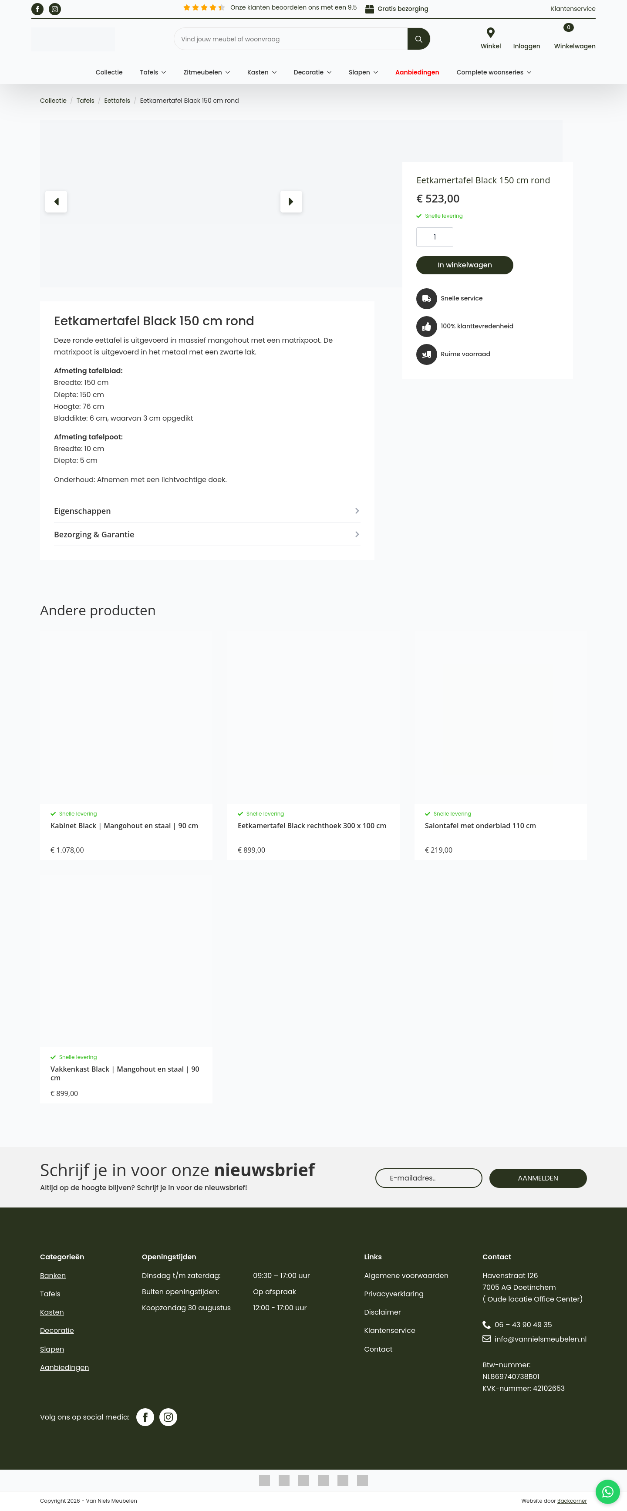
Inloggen (526, 45)
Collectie (109, 72)
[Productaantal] (434, 237)
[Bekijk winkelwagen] (575, 39)
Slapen (359, 72)
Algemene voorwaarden (406, 1276)
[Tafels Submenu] (166, 72)
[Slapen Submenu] (378, 72)
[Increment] (446, 237)
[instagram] (55, 9)
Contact (378, 1349)
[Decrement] (423, 237)
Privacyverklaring (394, 1294)
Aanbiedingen (417, 72)
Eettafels (117, 100)
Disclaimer (382, 1312)
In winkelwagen (465, 265)
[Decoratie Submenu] (332, 72)
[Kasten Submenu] (277, 72)
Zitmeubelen (202, 72)
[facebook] (37, 9)
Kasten (258, 72)
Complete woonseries (490, 72)
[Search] (419, 39)
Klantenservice (573, 8)
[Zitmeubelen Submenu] (230, 72)
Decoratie (309, 72)
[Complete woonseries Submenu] (531, 72)
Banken (53, 1276)
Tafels (149, 72)
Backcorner (572, 1500)
